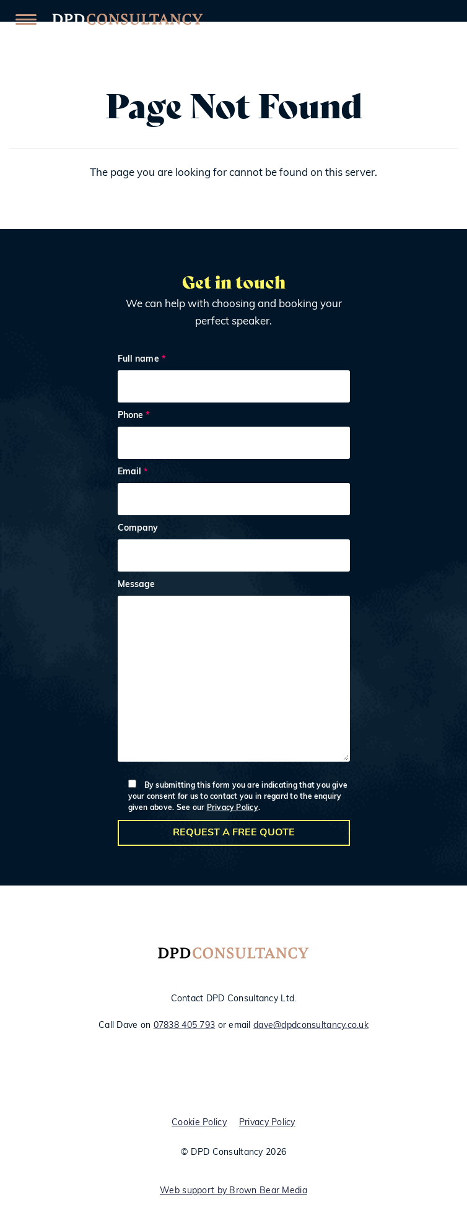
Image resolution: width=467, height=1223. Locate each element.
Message (234, 674)
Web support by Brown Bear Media (233, 1191)
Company (234, 549)
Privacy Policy (232, 808)
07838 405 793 (185, 1025)
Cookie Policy (199, 1123)
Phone (234, 437)
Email (234, 493)
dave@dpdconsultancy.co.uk (311, 1025)
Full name (234, 380)
